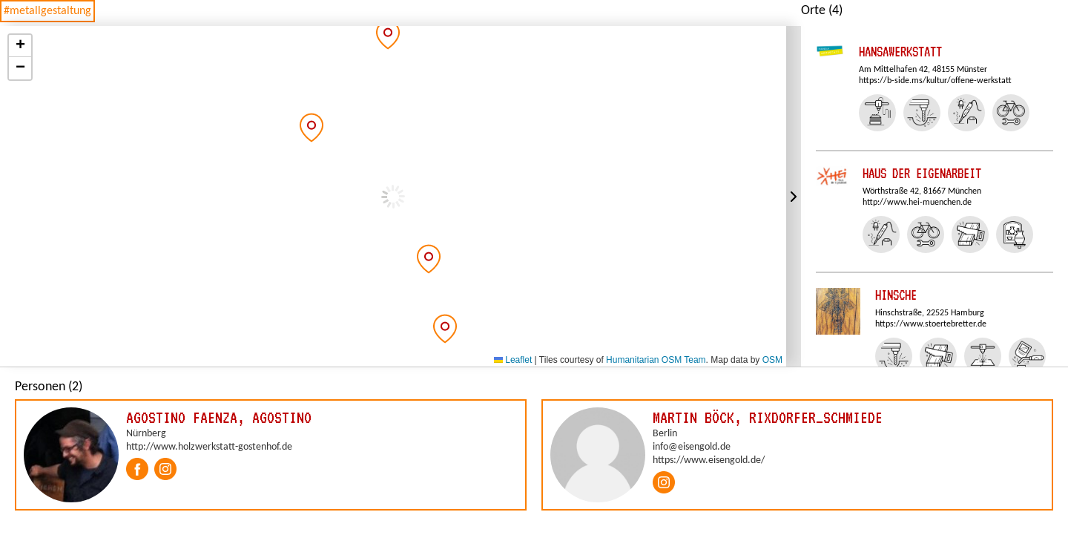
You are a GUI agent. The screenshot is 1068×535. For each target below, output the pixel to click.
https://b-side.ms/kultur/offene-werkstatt (935, 80)
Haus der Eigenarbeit (922, 173)
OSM (772, 360)
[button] (311, 127)
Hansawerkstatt (900, 51)
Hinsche (896, 295)
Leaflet (513, 360)
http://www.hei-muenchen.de (917, 202)
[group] (271, 455)
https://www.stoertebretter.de (930, 324)
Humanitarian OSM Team (656, 360)
